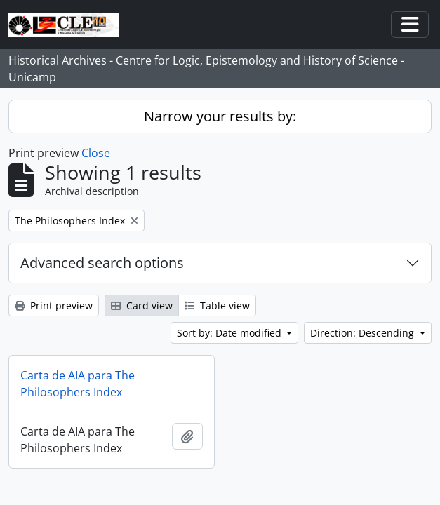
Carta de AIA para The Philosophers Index (77, 384)
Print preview (54, 305)
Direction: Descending (363, 332)
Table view (217, 305)
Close (95, 153)
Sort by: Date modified (230, 332)
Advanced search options (102, 262)
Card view (142, 305)
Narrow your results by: (220, 116)
